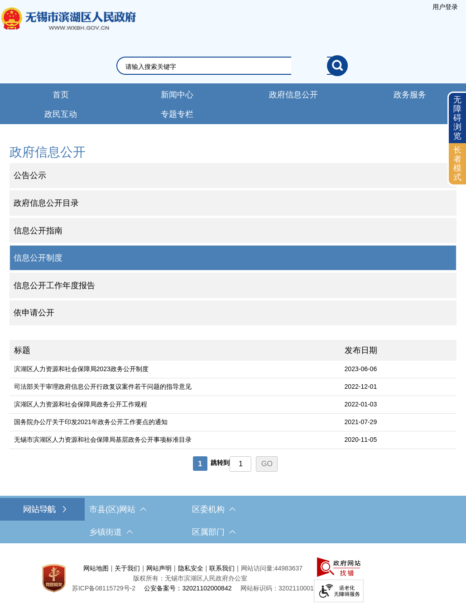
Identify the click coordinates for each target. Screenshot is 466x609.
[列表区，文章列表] (233, 406)
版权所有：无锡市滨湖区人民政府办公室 (190, 578)
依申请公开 (34, 312)
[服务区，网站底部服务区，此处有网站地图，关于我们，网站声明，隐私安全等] (233, 578)
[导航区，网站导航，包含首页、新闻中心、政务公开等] (233, 103)
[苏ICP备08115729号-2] (103, 588)
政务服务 (410, 94)
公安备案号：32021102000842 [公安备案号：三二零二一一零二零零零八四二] (187, 588)
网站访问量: (257, 568)
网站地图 (96, 568)
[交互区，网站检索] (233, 65)
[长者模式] (457, 163)
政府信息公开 (293, 94)
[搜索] (337, 65)
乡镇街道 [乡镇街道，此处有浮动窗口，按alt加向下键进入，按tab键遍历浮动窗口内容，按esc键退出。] (111, 531)
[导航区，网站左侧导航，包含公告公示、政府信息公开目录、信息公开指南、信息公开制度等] (233, 234)
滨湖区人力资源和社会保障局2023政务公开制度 (81, 368)
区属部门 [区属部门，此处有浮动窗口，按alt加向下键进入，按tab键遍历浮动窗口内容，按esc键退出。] (213, 531)
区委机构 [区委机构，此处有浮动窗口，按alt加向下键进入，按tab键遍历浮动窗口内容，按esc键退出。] (213, 509)
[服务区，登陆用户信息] (445, 7)
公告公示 (30, 175)
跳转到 (220, 462)
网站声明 (159, 568)
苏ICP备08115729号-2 (103, 588)
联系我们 (222, 568)
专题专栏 (177, 114)
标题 (22, 350)
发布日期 (361, 350)
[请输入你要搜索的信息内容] (226, 66)
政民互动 (60, 114)
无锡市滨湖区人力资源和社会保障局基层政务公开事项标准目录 (103, 439)
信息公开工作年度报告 (54, 285)
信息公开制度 (38, 257)
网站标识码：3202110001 (277, 588)
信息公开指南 (38, 230)
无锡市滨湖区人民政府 (68, 27)
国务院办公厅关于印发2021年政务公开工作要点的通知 (91, 421)
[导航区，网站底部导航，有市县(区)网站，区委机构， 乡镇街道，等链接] (233, 520)
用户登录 (445, 6)
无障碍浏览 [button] (457, 117)
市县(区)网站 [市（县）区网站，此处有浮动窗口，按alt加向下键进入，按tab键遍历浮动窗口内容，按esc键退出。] (117, 509)
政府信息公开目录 (46, 203)
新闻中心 (177, 94)
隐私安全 (190, 568)
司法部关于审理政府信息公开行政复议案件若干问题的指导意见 (103, 386)
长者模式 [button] (457, 163)
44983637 (288, 568)
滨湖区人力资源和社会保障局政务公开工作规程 (80, 404)
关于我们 (127, 568)
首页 (61, 94)
